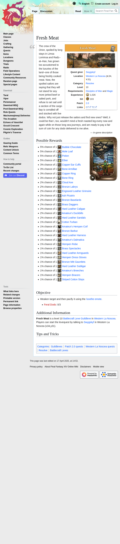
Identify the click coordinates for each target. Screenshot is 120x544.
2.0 (87, 103)
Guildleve (86, 318)
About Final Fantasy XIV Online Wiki (61, 366)
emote (98, 299)
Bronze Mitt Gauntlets (73, 261)
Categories (43, 346)
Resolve (90, 83)
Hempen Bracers (71, 275)
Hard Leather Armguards (75, 253)
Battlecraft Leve (71, 318)
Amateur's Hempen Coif (75, 226)
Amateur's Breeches (73, 270)
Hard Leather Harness (74, 235)
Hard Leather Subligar (74, 266)
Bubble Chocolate (71, 147)
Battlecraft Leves (59, 350)
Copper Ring (69, 173)
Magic (110, 91)
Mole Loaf (67, 151)
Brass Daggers (70, 204)
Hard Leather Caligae (73, 208)
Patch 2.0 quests (74, 346)
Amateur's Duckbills (72, 213)
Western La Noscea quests (100, 346)
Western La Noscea (95, 76)
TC (93, 107)
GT (87, 107)
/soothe (90, 299)
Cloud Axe (67, 182)
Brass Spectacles (71, 248)
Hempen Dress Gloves (74, 257)
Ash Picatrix (68, 195)
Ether (65, 160)
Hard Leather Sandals (74, 217)
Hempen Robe (70, 244)
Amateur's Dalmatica (73, 239)
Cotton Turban (70, 222)
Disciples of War (94, 91)
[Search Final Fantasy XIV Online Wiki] (107, 10)
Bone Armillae (69, 169)
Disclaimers (85, 366)
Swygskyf (90, 72)
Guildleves (56, 346)
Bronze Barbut (70, 230)
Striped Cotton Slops (73, 279)
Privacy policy (36, 366)
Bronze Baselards (71, 200)
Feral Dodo (50, 304)
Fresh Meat (42, 318)
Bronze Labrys (70, 186)
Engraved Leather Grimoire (76, 191)
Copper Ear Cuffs (71, 164)
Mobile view (98, 366)
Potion (65, 155)
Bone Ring (67, 177)
